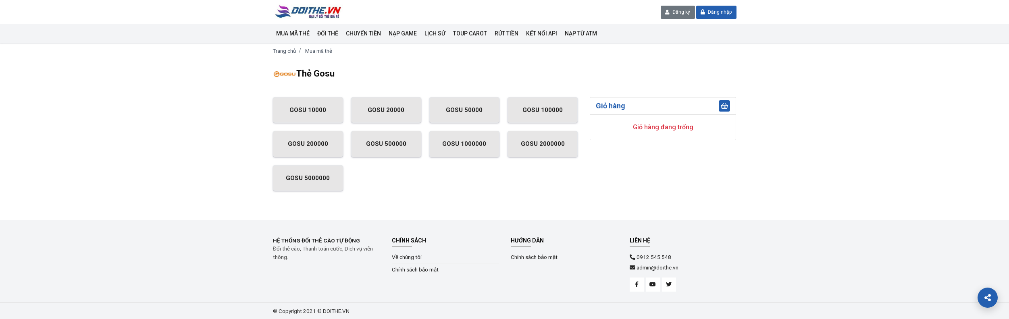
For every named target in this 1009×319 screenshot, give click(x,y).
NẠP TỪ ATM (581, 33)
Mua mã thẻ (293, 33)
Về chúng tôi (407, 257)
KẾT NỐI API (541, 33)
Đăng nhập (716, 12)
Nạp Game (403, 33)
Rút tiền (506, 33)
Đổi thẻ (327, 33)
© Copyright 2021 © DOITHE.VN (311, 311)
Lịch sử (434, 33)
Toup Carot (470, 33)
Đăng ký (677, 12)
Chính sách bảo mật (415, 269)
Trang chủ (284, 51)
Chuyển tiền (363, 33)
